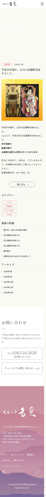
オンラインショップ (11, 466)
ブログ (9, 202)
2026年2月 (8, 271)
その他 (9, 214)
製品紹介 (30, 454)
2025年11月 (8, 287)
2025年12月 (8, 282)
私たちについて (17, 454)
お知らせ (6, 460)
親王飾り (7, 251)
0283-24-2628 (15, 433)
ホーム (5, 454)
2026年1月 (8, 276)
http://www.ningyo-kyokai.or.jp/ (18, 439)
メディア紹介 (9, 210)
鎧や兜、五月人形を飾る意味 (15, 230)
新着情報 (9, 206)
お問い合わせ (18, 460)
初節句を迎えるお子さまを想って (17, 256)
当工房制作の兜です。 (12, 235)
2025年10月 (8, 292)
